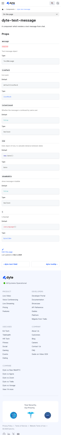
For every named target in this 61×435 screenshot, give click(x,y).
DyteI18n (7, 238)
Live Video (7, 296)
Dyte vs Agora (8, 374)
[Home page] (3, 9)
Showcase (36, 303)
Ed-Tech (6, 331)
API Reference (37, 307)
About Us (35, 331)
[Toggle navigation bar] (2, 3)
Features (6, 311)
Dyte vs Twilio (8, 382)
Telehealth (7, 335)
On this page (8, 14)
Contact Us (36, 346)
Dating (5, 358)
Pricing (5, 307)
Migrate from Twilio (39, 319)
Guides (34, 311)
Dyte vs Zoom (8, 378)
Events (5, 354)
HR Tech (6, 339)
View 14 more (8, 389)
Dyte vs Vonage (9, 385)
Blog (33, 339)
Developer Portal (38, 296)
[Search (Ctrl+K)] (58, 3)
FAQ (33, 350)
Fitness (5, 342)
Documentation (38, 300)
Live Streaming (8, 303)
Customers (36, 335)
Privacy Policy (8, 426)
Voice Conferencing (10, 300)
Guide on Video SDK (40, 354)
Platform (35, 315)
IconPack (7, 97)
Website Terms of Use (38, 426)
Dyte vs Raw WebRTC (11, 370)
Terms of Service (21, 426)
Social (5, 346)
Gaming (5, 350)
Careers (35, 342)
